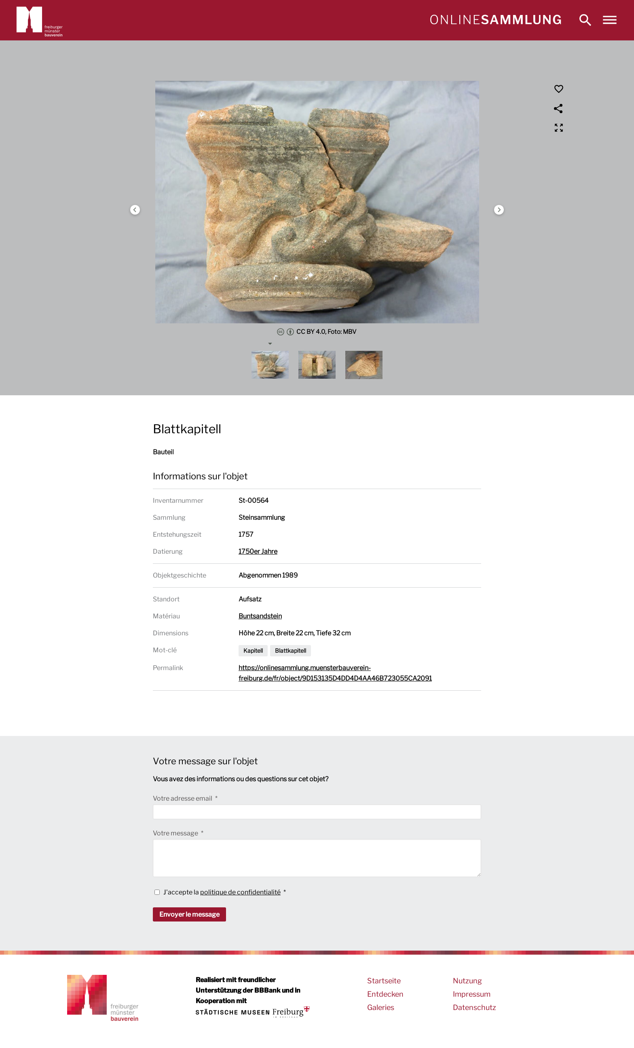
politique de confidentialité (240, 892)
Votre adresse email (183, 798)
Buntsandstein (260, 616)
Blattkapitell (290, 650)
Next (499, 210)
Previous (135, 210)
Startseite (384, 980)
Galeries (380, 1007)
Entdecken (385, 994)
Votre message (176, 833)
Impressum (471, 994)
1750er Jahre (258, 551)
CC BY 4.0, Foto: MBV (317, 331)
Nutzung (467, 980)
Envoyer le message (189, 914)
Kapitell (253, 650)
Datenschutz (474, 1007)
